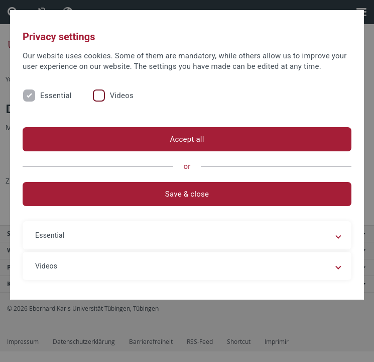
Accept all (187, 139)
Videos (122, 95)
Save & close (187, 194)
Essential (56, 95)
